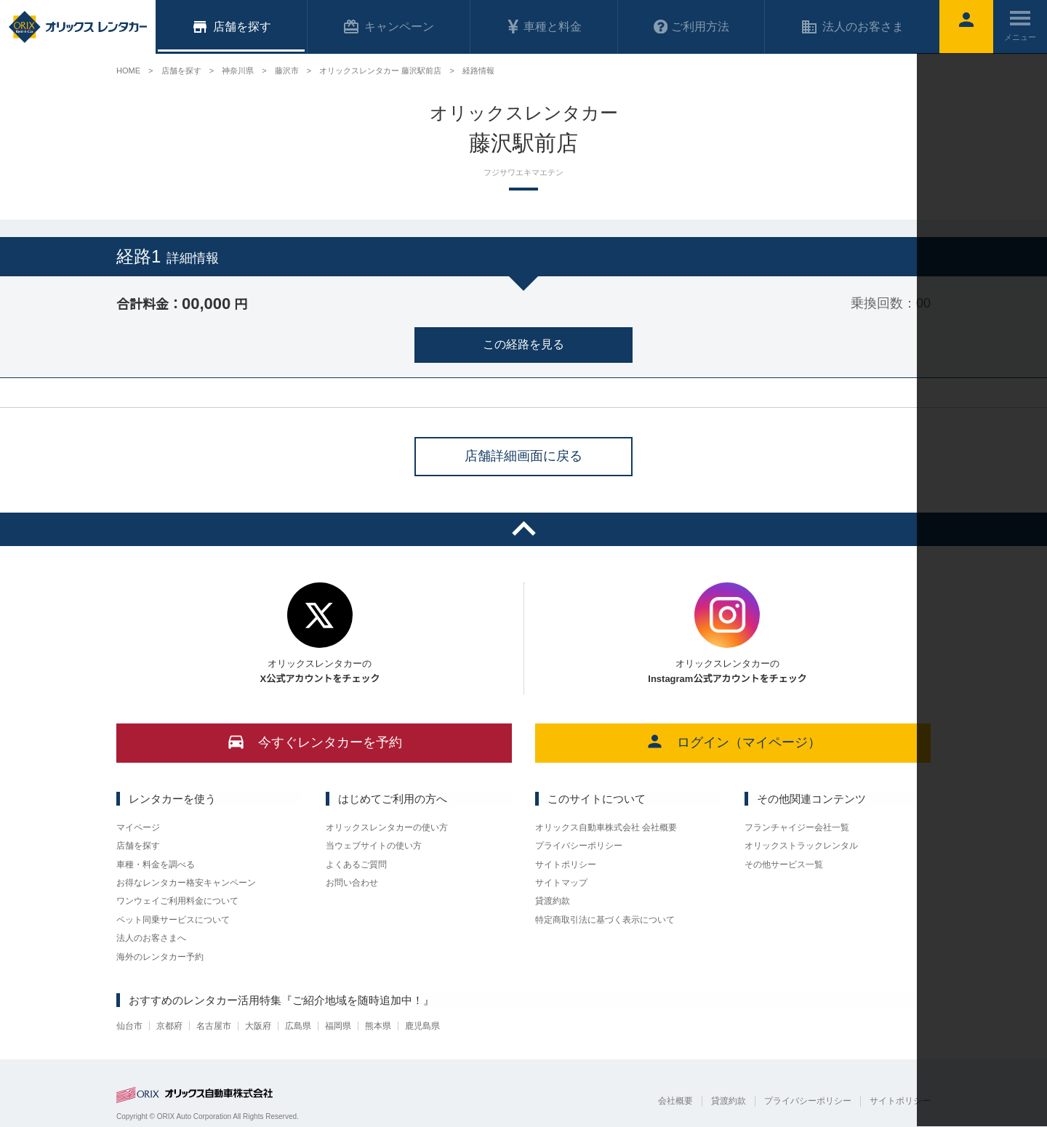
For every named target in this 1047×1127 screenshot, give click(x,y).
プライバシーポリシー (578, 846)
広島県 (298, 1026)
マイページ (138, 827)
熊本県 (378, 1026)
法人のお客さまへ (151, 938)
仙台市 (129, 1026)
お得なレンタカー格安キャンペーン (186, 883)
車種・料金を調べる (155, 864)
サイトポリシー (565, 864)
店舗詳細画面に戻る (523, 456)
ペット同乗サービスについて (173, 920)
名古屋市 (213, 1026)
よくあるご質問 (356, 864)
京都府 (169, 1026)
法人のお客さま (852, 27)
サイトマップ (561, 883)
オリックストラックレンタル (801, 846)
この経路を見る (523, 344)
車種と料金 (544, 27)
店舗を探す (138, 846)
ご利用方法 (691, 27)
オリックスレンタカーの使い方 (387, 827)
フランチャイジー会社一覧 (797, 827)
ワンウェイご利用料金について (177, 901)
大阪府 (258, 1026)
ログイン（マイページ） (733, 741)
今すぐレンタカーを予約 (314, 741)
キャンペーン (388, 27)
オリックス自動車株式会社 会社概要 (606, 827)
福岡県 (338, 1026)
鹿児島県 (422, 1026)
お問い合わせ (352, 883)
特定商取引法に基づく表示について (605, 920)
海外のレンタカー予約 (160, 957)
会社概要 (675, 1101)
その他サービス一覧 (784, 864)
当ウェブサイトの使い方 (374, 846)
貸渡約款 (552, 901)
